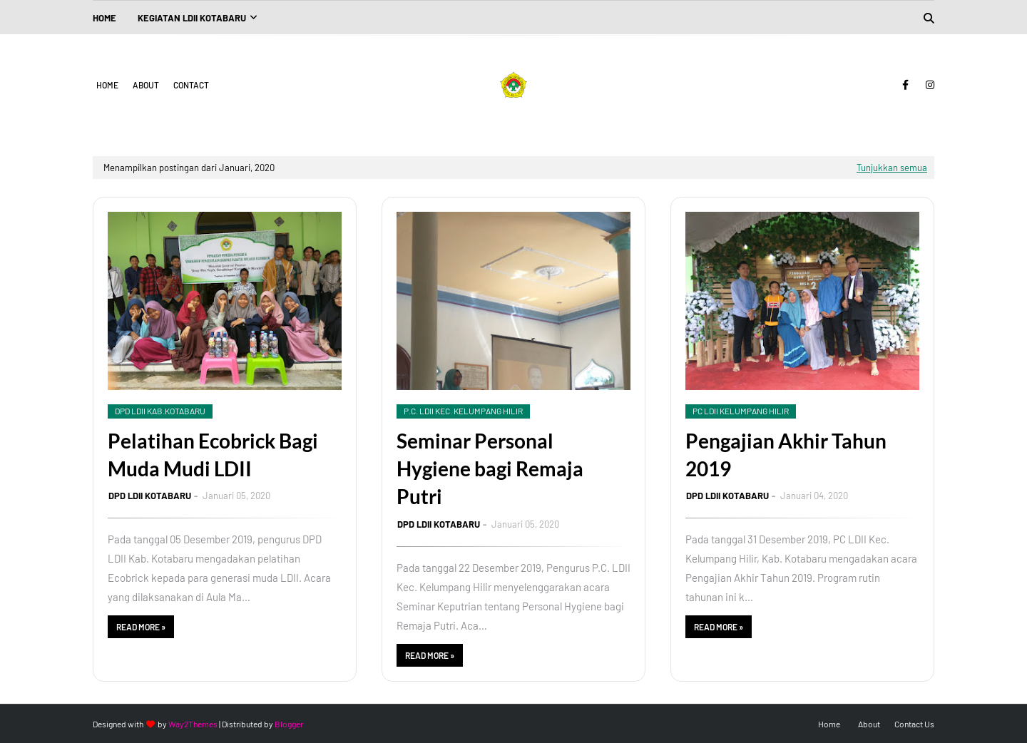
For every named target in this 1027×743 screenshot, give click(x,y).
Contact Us (914, 724)
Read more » (140, 627)
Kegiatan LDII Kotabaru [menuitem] (192, 18)
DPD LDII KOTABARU (149, 495)
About (146, 85)
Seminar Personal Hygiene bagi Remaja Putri (490, 468)
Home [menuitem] (104, 18)
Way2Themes (193, 724)
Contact (191, 85)
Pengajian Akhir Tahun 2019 (786, 455)
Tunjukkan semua (892, 167)
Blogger (289, 724)
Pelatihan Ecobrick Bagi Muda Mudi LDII (213, 455)
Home (107, 85)
